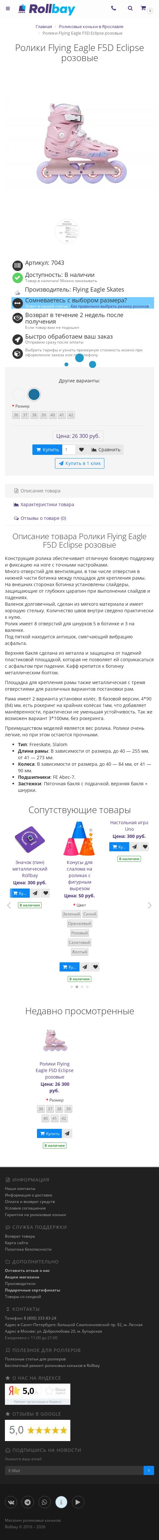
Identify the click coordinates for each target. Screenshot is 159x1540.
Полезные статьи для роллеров (35, 1359)
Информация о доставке (28, 1195)
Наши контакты (20, 1188)
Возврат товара (20, 1236)
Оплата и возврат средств (30, 1201)
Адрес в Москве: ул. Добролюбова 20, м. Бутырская (53, 1331)
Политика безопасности (28, 1249)
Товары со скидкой (23, 1296)
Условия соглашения (25, 1208)
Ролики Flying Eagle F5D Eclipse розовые (55, 1070)
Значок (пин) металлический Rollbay (31, 868)
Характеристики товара (43, 504)
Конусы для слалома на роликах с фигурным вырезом (81, 875)
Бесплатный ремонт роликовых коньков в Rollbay (52, 1365)
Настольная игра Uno (131, 825)
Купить (22, 893)
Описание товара (37, 491)
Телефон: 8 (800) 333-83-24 (30, 1318)
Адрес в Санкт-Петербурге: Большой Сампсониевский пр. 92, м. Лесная (74, 1324)
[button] (146, 8)
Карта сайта (16, 1242)
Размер (22, 406)
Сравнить (105, 449)
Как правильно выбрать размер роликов (110, 306)
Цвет (82, 905)
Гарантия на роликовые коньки (35, 1214)
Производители (20, 1283)
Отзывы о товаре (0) (39, 518)
